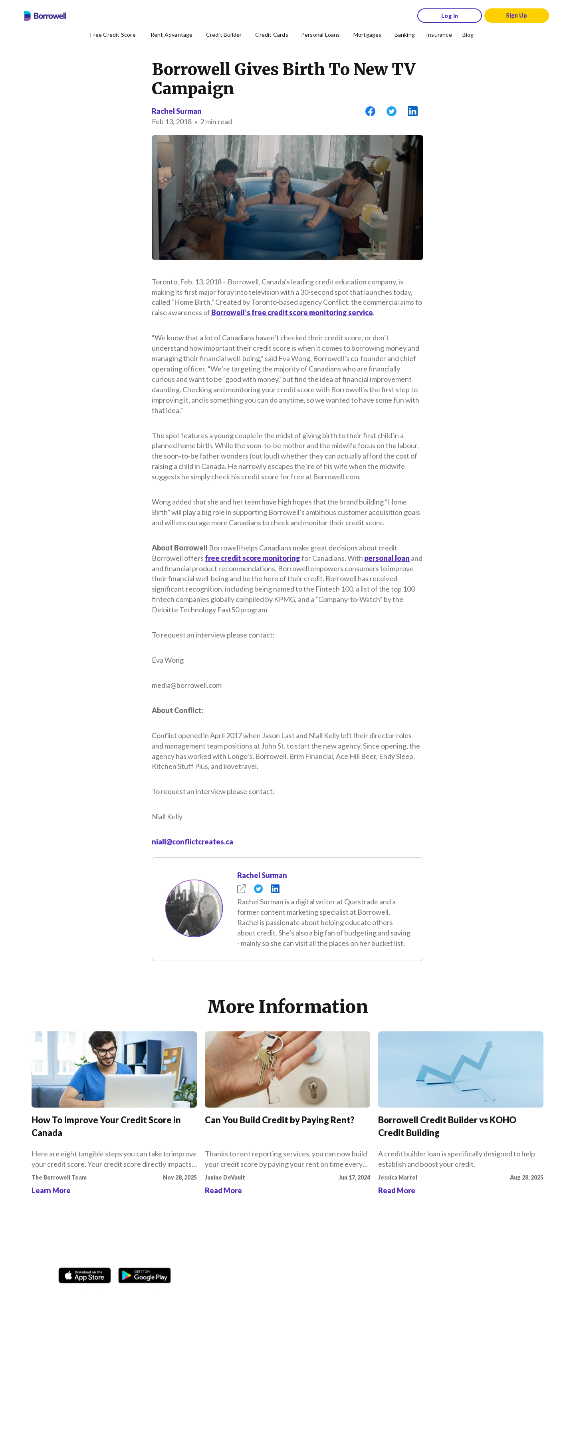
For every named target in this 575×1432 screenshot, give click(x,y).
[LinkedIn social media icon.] (162, 1296)
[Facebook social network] (66, 1296)
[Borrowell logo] (45, 16)
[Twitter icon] (124, 1296)
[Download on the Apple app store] (85, 1272)
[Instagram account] (85, 1296)
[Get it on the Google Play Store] (144, 1272)
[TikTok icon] (105, 1296)
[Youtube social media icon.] (143, 1296)
